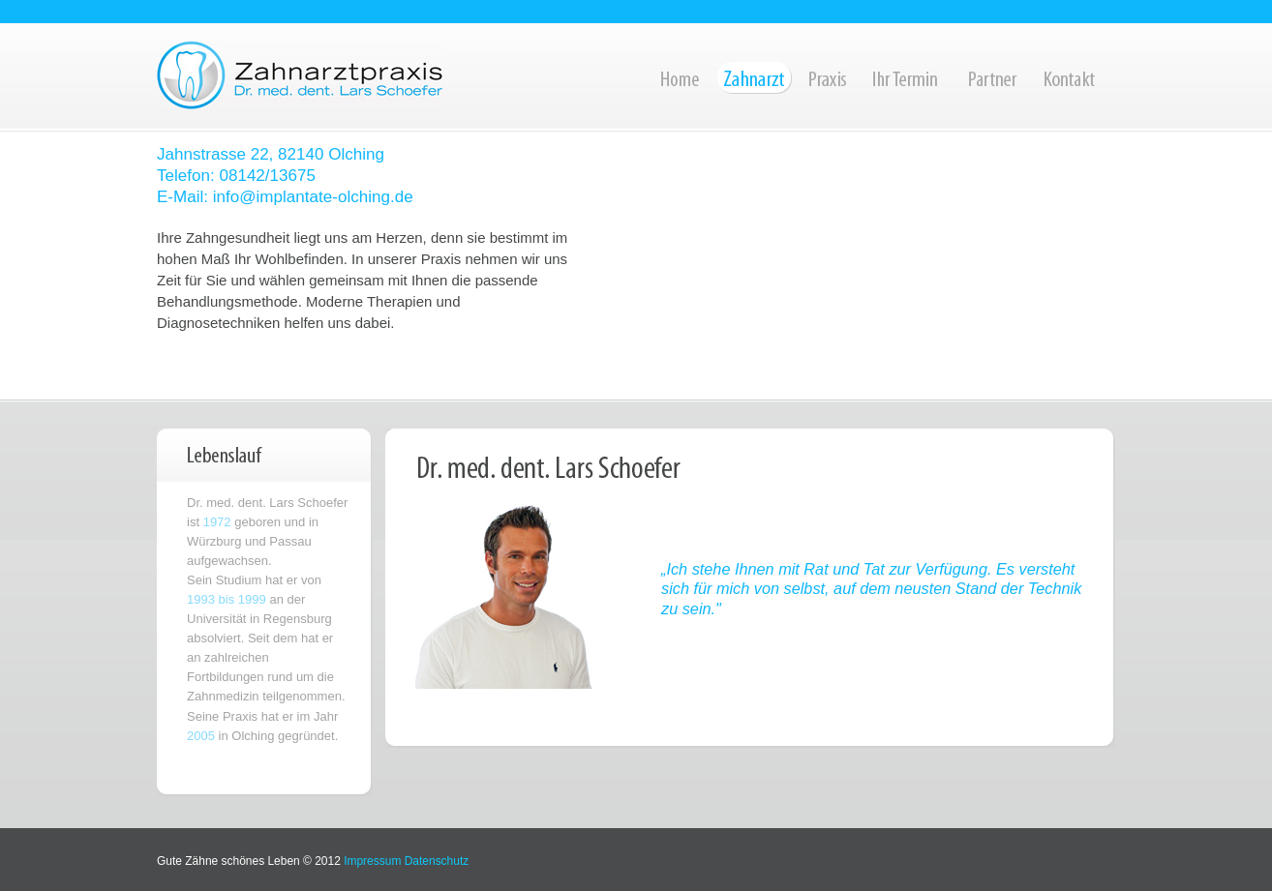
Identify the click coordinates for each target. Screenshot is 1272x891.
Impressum (372, 861)
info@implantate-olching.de (313, 197)
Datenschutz (437, 861)
